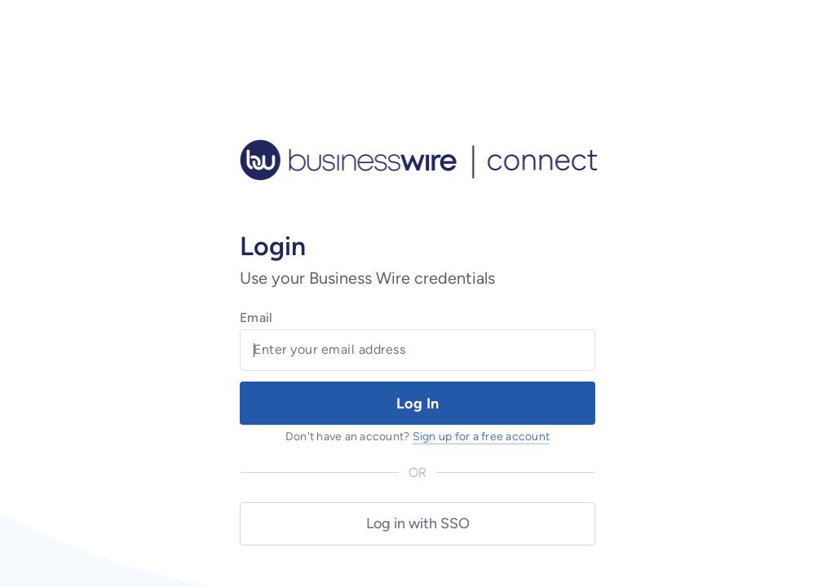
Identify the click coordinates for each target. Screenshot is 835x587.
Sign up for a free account (481, 437)
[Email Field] (417, 350)
